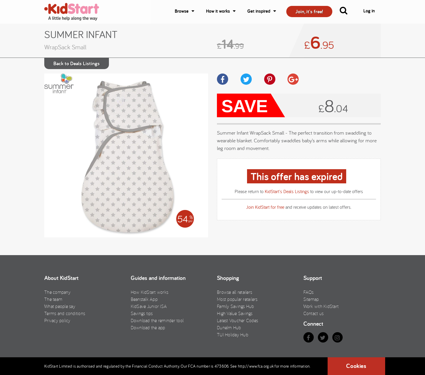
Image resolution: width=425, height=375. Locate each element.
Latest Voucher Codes (237, 320)
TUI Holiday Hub (232, 334)
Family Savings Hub (235, 306)
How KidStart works (150, 292)
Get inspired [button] (258, 11)
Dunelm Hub (229, 327)
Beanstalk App (144, 299)
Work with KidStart (321, 306)
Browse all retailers (234, 292)
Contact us (313, 313)
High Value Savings (235, 313)
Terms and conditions (64, 313)
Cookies (356, 366)
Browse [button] (182, 11)
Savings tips (142, 313)
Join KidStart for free (265, 207)
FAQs (308, 292)
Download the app (148, 327)
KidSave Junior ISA (149, 306)
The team (53, 299)
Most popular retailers (237, 299)
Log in (369, 11)
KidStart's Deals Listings (287, 191)
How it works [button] (218, 11)
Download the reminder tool (157, 320)
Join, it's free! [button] (309, 11)
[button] (347, 12)
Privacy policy (57, 320)
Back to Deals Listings (76, 63)
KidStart (75, 12)
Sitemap (311, 299)
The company (57, 292)
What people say (59, 306)
